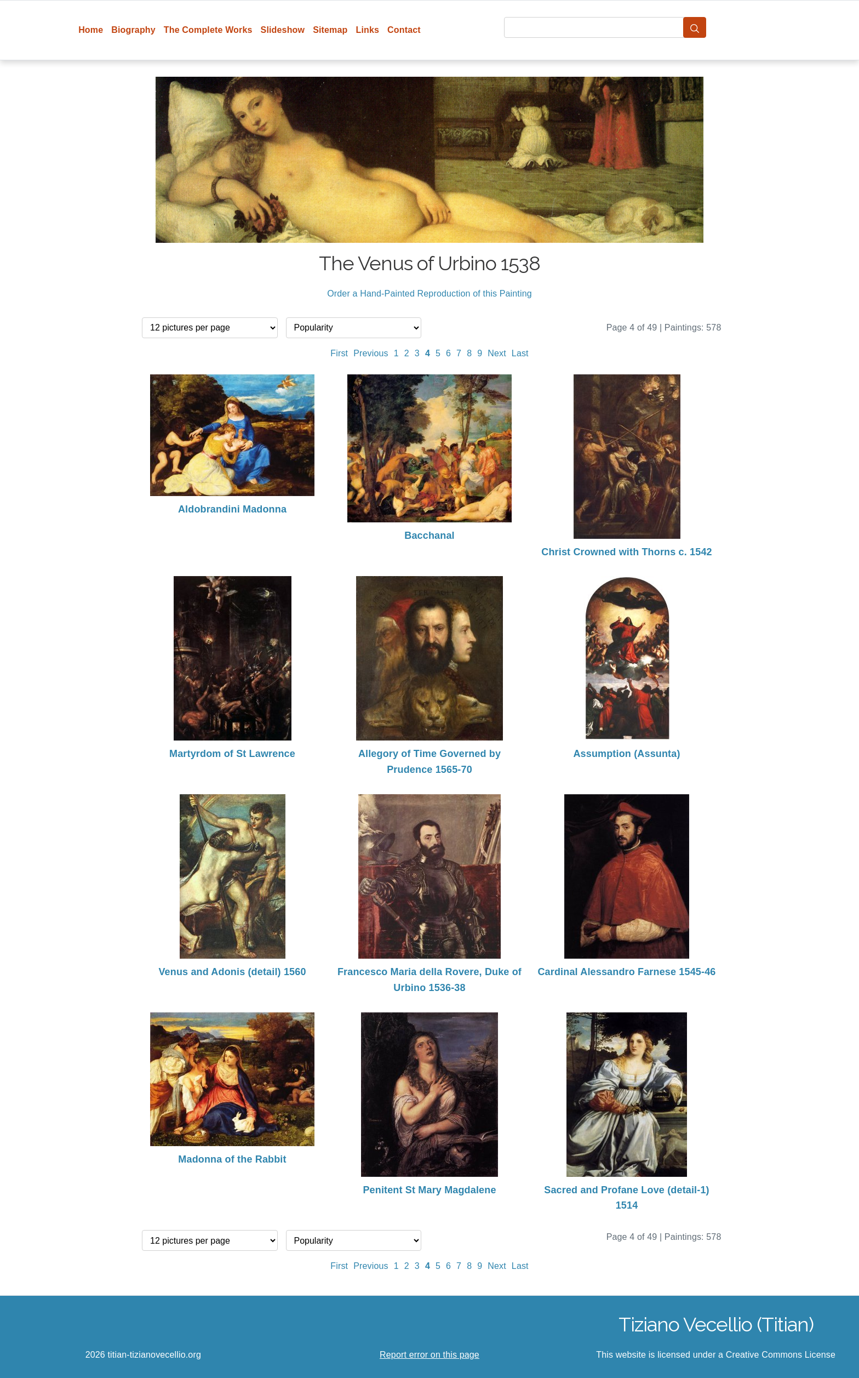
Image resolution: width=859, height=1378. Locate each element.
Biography (133, 30)
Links (368, 30)
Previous (370, 353)
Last (520, 353)
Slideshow (283, 30)
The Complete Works (208, 30)
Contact (404, 30)
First (339, 353)
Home (90, 30)
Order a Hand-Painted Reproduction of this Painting (429, 293)
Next (497, 353)
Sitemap (330, 30)
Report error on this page (429, 1354)
